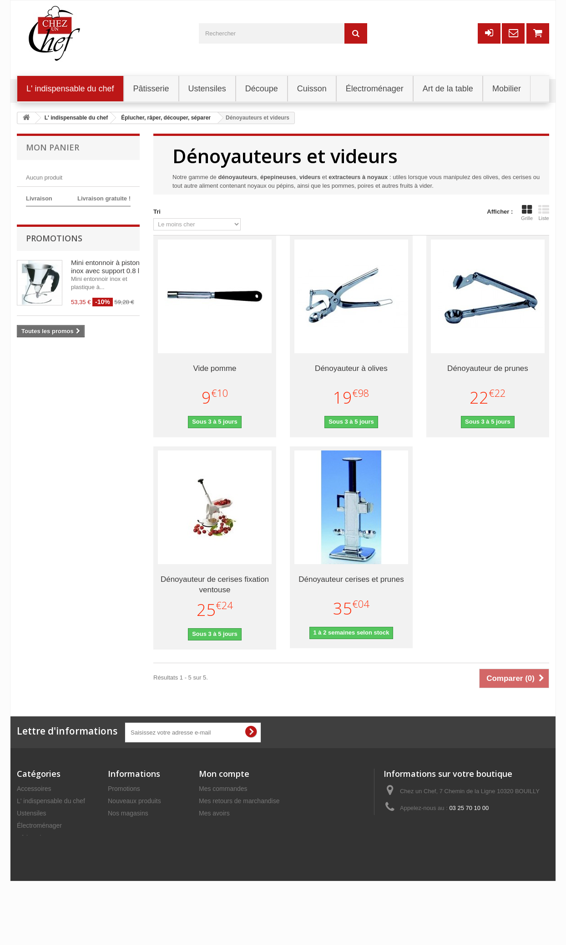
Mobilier (28, 862)
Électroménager (39, 825)
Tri (157, 211)
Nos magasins (128, 813)
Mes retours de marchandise (239, 801)
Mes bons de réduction (231, 850)
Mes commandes (223, 788)
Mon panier (52, 147)
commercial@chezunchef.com (464, 825)
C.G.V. (117, 862)
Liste (543, 213)
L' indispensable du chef (51, 801)
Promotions (54, 290)
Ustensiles (31, 813)
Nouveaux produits (134, 801)
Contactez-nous (130, 825)
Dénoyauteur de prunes (487, 368)
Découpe (29, 850)
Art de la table (36, 874)
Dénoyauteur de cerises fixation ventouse (215, 584)
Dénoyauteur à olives (351, 368)
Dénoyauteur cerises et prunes (351, 579)
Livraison (120, 837)
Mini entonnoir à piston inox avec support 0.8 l (105, 319)
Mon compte (224, 773)
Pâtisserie (31, 837)
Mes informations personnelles (242, 837)
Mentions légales (132, 850)
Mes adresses (218, 825)
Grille (527, 213)
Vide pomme (214, 368)
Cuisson (28, 886)
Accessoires (34, 788)
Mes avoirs (214, 813)
